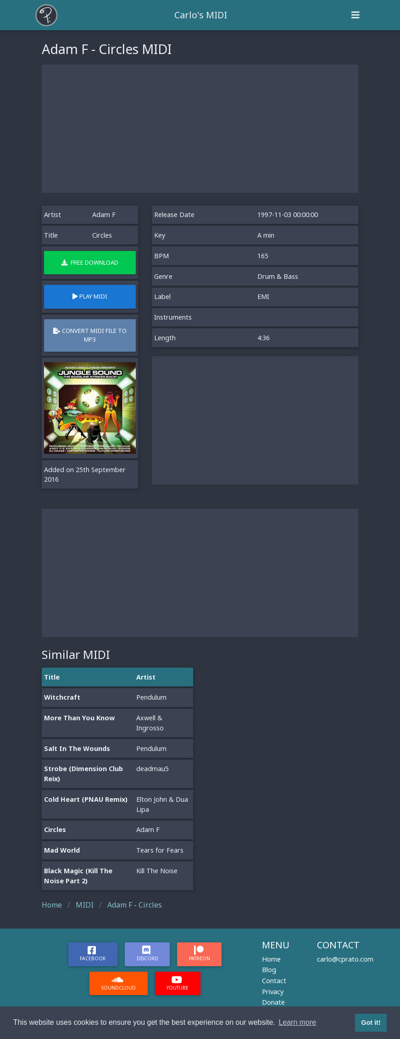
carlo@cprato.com (345, 959)
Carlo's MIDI (200, 15)
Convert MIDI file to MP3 (90, 334)
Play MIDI (89, 296)
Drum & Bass (277, 276)
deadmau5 (152, 768)
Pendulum (151, 697)
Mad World (62, 850)
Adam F (104, 214)
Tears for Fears (159, 850)
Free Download (89, 262)
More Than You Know (79, 717)
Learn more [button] (297, 1022)
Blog (269, 969)
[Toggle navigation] (355, 15)
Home (271, 959)
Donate (273, 1002)
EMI (263, 296)
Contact (274, 980)
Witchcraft (62, 697)
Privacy (272, 991)
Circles (55, 829)
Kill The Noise (157, 870)
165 (262, 255)
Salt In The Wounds (77, 748)
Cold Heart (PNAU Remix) (86, 799)
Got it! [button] (370, 1022)
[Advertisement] (200, 129)
